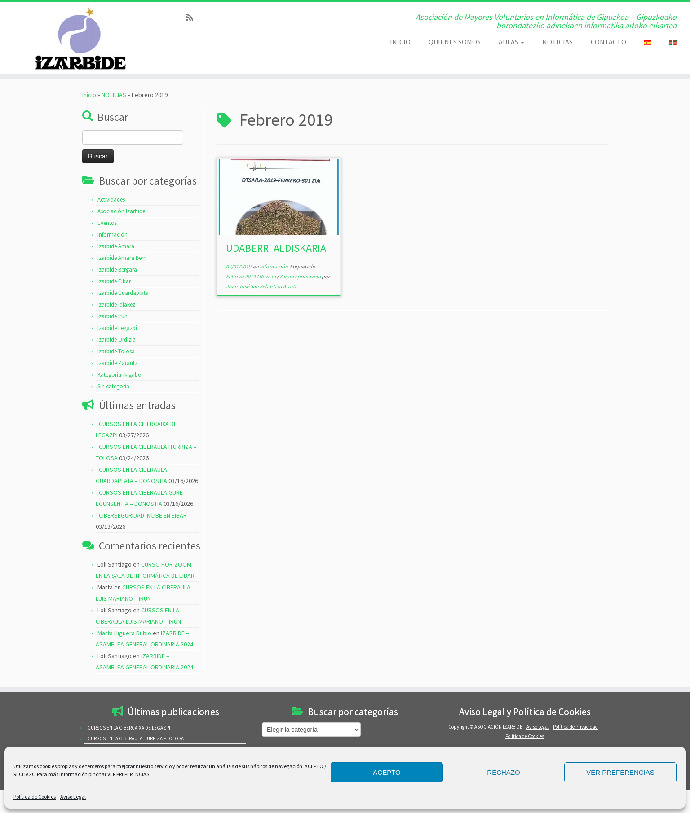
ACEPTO (386, 772)
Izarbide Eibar (114, 281)
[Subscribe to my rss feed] (192, 18)
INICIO (400, 41)
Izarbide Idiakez (116, 304)
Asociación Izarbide (121, 211)
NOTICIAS (557, 41)
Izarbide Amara (115, 246)
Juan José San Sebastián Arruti (261, 286)
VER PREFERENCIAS (620, 772)
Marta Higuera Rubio (124, 633)
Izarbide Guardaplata (123, 293)
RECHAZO (503, 772)
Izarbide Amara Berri (121, 258)
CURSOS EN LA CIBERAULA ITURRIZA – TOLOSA (136, 738)
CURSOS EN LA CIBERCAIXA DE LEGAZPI (129, 728)
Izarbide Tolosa (116, 351)
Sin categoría (113, 386)
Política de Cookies (34, 796)
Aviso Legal (73, 796)
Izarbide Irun (112, 316)
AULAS (511, 41)
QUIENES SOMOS (455, 41)
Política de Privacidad (575, 727)
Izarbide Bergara (117, 269)
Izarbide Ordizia (116, 339)
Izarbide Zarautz (117, 363)
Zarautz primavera (300, 276)
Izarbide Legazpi (117, 328)
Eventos (107, 223)
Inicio (89, 95)
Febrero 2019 (241, 276)
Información (112, 234)
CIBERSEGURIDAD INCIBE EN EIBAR (143, 515)
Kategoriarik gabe (119, 374)
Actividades (111, 199)
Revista (268, 276)
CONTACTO (608, 41)
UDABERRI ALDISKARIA (276, 248)
